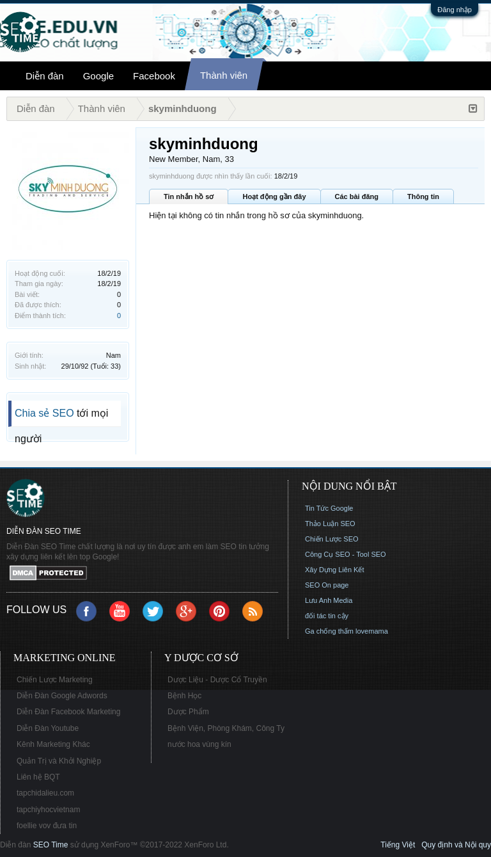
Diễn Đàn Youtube (48, 728)
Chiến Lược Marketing (55, 679)
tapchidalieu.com (45, 793)
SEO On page (327, 585)
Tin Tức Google (329, 508)
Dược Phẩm (188, 711)
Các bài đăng (356, 196)
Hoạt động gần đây (274, 196)
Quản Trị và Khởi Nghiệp (59, 761)
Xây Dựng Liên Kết (334, 569)
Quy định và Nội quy (456, 844)
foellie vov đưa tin (47, 825)
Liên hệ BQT (38, 777)
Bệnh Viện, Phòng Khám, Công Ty (226, 728)
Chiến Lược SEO (332, 539)
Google (98, 75)
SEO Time (50, 844)
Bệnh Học (184, 695)
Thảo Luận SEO (330, 523)
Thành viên (223, 75)
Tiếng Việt (397, 844)
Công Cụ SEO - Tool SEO (345, 554)
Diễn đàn (45, 75)
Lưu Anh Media (328, 600)
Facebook (154, 75)
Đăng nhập (454, 9)
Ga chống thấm (329, 631)
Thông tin (423, 196)
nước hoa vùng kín (199, 744)
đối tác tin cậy (326, 616)
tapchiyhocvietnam (48, 809)
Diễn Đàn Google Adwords (62, 695)
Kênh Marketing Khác (53, 744)
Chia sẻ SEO (44, 413)
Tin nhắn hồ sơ (189, 196)
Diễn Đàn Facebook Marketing (68, 711)
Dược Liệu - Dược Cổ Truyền (217, 679)
